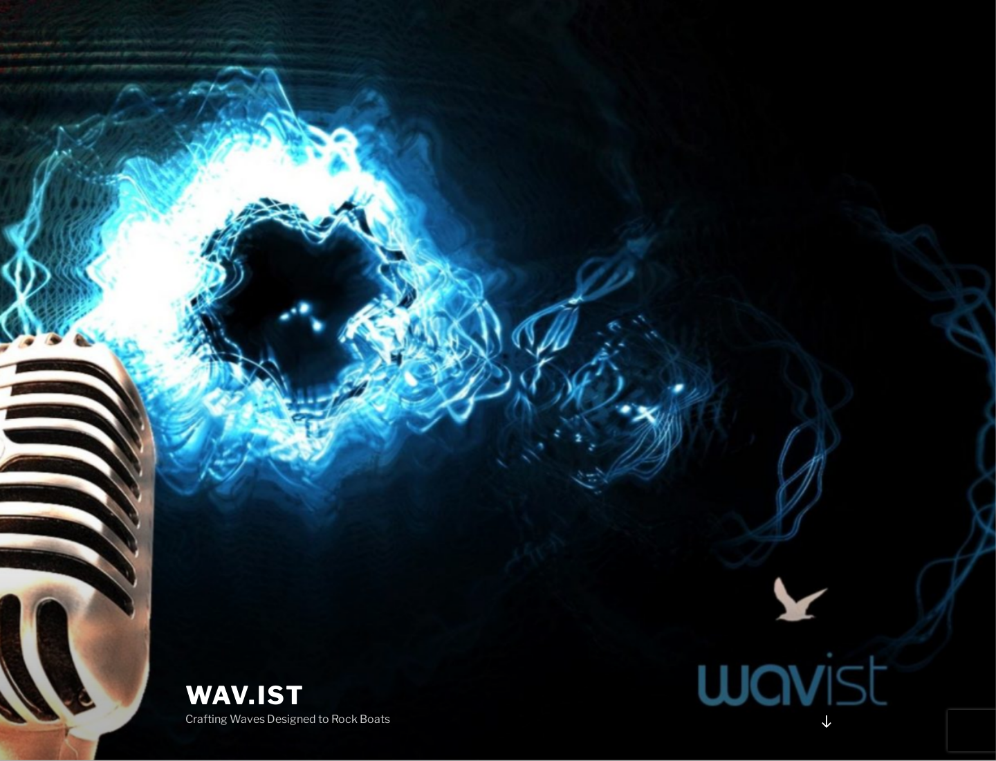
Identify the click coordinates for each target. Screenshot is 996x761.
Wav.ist (245, 695)
